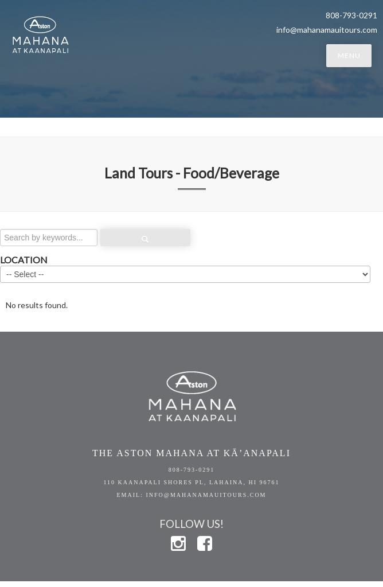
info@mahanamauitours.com (326, 29)
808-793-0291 (192, 470)
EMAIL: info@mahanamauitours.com (191, 495)
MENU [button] (349, 55)
